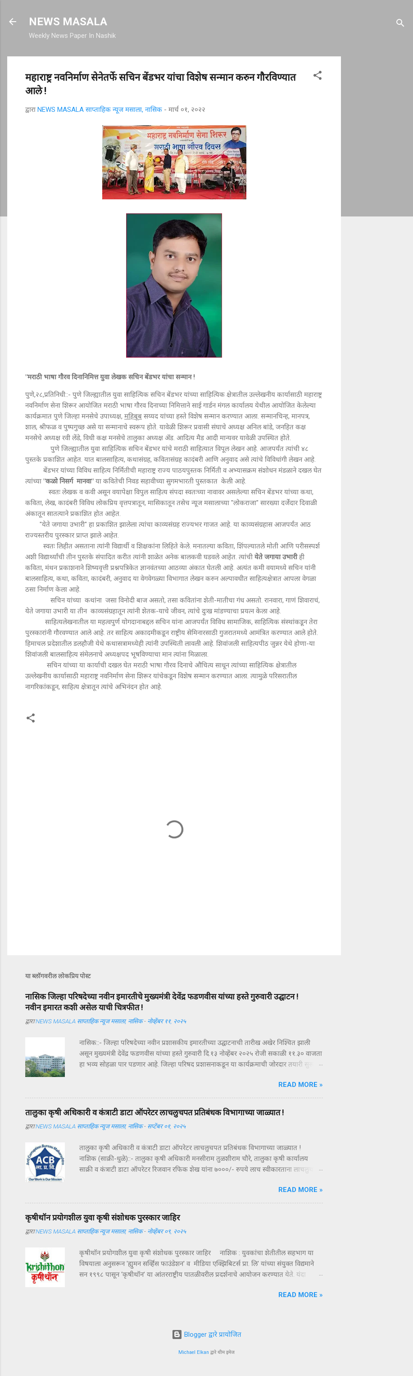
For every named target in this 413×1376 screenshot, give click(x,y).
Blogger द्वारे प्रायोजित (206, 1334)
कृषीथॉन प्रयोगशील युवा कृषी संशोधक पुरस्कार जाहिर (102, 1217)
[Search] (400, 24)
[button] (317, 77)
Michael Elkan (193, 1352)
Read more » (300, 1085)
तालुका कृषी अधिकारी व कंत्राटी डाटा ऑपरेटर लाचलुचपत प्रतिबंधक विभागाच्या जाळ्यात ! (154, 1112)
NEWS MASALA (68, 21)
